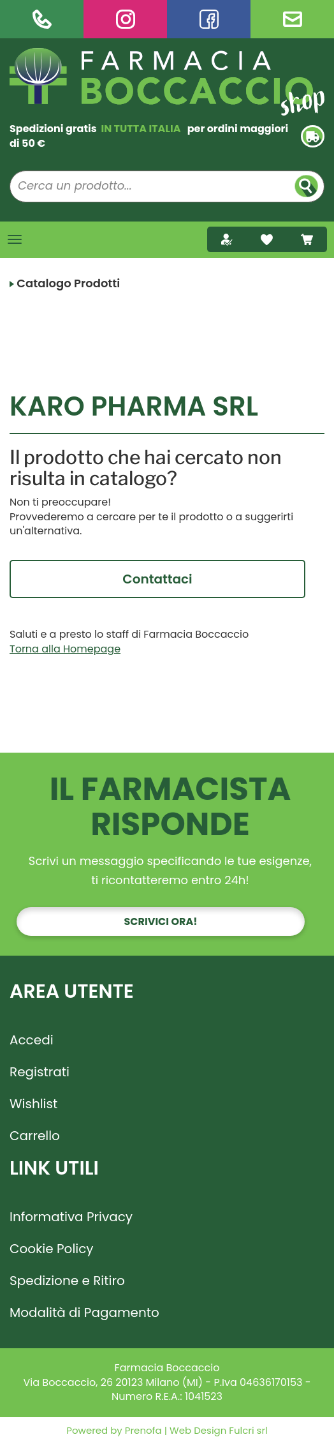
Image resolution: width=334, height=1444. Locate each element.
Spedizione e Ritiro (67, 1281)
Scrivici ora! (161, 921)
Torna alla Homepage (65, 649)
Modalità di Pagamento (84, 1312)
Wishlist (33, 1104)
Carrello (35, 1136)
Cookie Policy (52, 1249)
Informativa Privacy (71, 1217)
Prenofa (142, 1430)
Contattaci (157, 579)
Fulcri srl (248, 1430)
